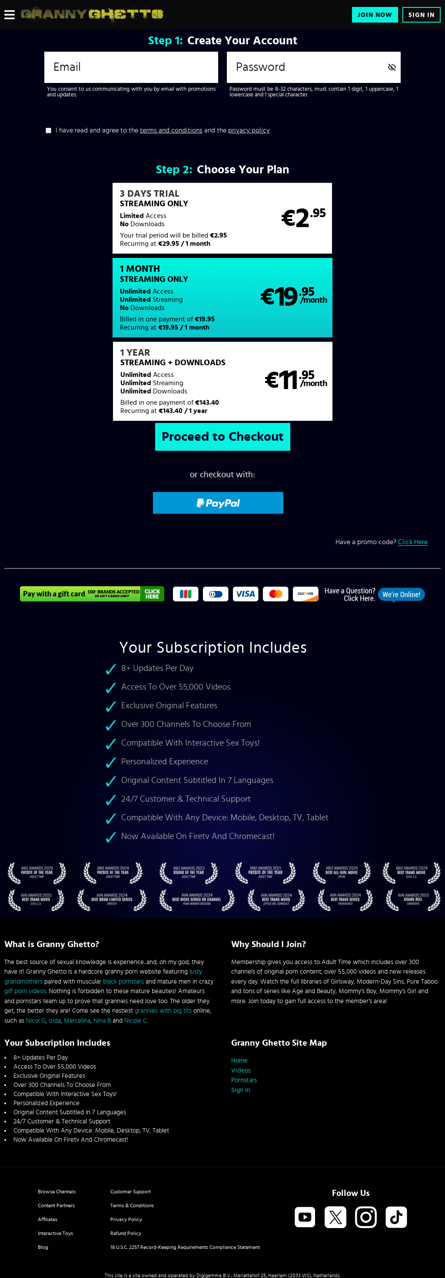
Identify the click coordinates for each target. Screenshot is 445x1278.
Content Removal (223, 1213)
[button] (113, 222)
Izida (55, 945)
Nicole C (135, 945)
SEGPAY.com (305, 1206)
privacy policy (249, 130)
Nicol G (36, 945)
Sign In (421, 15)
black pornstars (123, 906)
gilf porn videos (25, 916)
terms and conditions (171, 130)
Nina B (102, 945)
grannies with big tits (163, 935)
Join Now (375, 15)
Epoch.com (80, 1206)
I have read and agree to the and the (163, 130)
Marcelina (77, 945)
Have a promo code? (381, 467)
